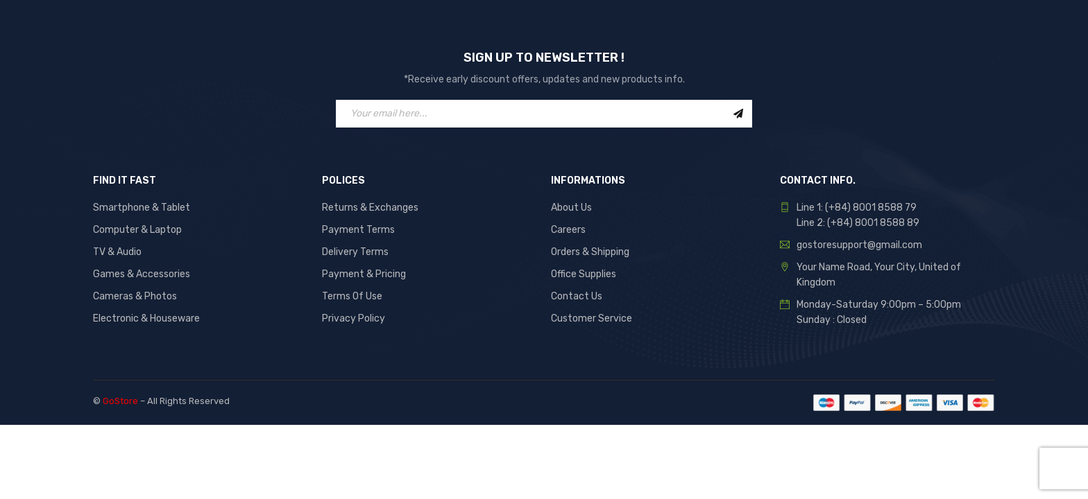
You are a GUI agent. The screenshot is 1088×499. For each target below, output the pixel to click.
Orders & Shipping (590, 252)
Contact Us (576, 296)
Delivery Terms (355, 252)
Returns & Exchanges (370, 207)
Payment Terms (358, 230)
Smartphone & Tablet (141, 207)
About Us (571, 207)
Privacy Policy (353, 318)
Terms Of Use (352, 296)
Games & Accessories (141, 274)
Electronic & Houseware (146, 318)
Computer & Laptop (137, 230)
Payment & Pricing (364, 274)
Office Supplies (583, 274)
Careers (568, 230)
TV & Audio (117, 252)
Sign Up (738, 114)
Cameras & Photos (135, 296)
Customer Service (591, 318)
